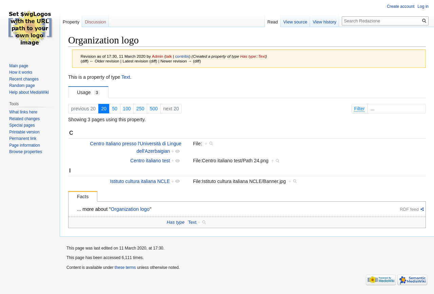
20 (103, 108)
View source (295, 21)
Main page (18, 65)
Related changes (24, 118)
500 (154, 108)
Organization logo (130, 209)
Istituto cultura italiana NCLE (140, 181)
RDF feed (409, 209)
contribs (182, 56)
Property (71, 21)
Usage (88, 92)
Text (125, 77)
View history (324, 21)
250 (140, 108)
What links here (23, 112)
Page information (24, 145)
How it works (20, 72)
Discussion (95, 21)
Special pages (22, 125)
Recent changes (24, 79)
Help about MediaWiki (29, 92)
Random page (22, 85)
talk (169, 56)
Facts (82, 196)
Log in (423, 6)
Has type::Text (253, 56)
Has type (175, 222)
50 (114, 108)
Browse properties (25, 151)
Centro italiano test (150, 160)
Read (273, 21)
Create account (400, 6)
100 (127, 108)
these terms (125, 267)
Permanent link (22, 138)
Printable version (24, 132)
